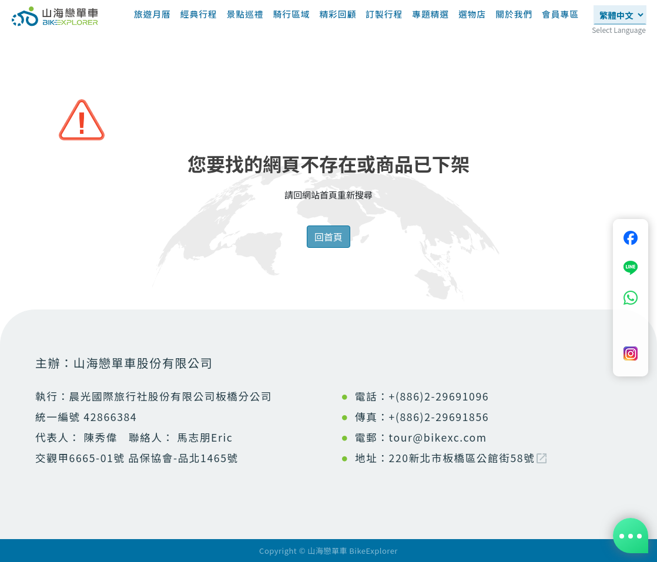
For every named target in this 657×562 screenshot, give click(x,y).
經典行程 (198, 14)
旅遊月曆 (152, 14)
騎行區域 (291, 14)
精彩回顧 (337, 14)
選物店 (472, 14)
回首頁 (328, 237)
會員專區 (560, 14)
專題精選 (430, 18)
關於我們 (513, 14)
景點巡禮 (245, 14)
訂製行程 (384, 14)
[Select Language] (620, 15)
